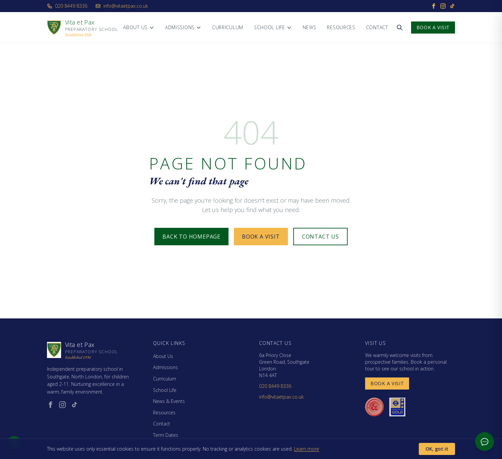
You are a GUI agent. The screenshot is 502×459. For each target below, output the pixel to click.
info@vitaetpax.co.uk (121, 6)
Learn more (306, 449)
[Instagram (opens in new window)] (62, 404)
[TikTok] (452, 6)
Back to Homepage (191, 236)
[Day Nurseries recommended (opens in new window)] (374, 407)
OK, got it (436, 449)
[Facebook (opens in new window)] (50, 404)
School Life (273, 27)
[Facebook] (433, 6)
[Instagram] (443, 6)
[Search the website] (400, 27)
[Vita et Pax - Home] (82, 27)
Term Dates (165, 435)
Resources (341, 27)
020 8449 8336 (67, 6)
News (309, 27)
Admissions (183, 27)
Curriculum (227, 27)
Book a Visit (433, 27)
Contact (377, 27)
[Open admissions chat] (484, 441)
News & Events (169, 401)
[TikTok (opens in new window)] (74, 404)
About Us (138, 27)
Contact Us (320, 236)
